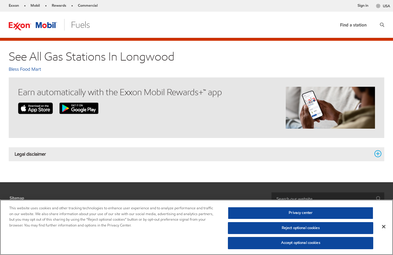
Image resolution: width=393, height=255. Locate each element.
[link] (353, 24)
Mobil (35, 5)
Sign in (363, 5)
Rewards (59, 5)
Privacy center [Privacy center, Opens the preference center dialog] (300, 212)
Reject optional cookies (301, 228)
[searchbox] (322, 199)
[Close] (383, 226)
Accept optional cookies (300, 242)
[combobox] (327, 199)
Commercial (88, 5)
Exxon (14, 5)
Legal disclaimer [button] (193, 154)
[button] (382, 25)
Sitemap (17, 198)
